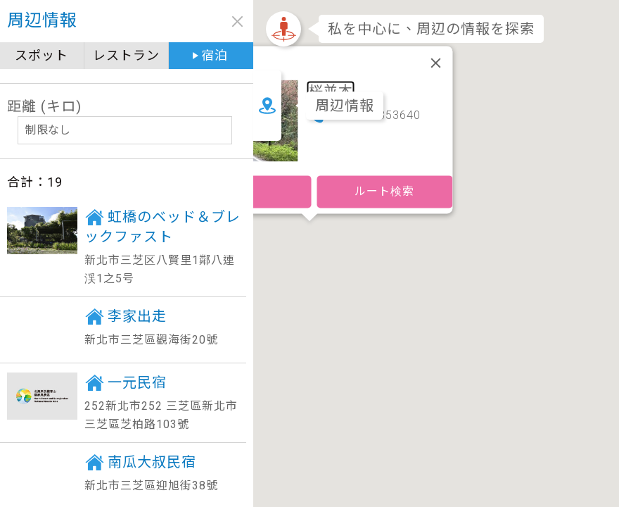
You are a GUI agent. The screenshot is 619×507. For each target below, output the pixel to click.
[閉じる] (436, 63)
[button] (309, 237)
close (237, 21)
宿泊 (214, 55)
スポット (41, 55)
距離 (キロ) (44, 106)
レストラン (126, 55)
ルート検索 (384, 191)
